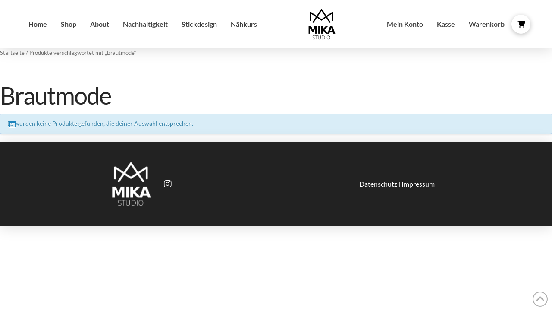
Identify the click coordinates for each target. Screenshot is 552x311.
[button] (520, 24)
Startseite (12, 52)
